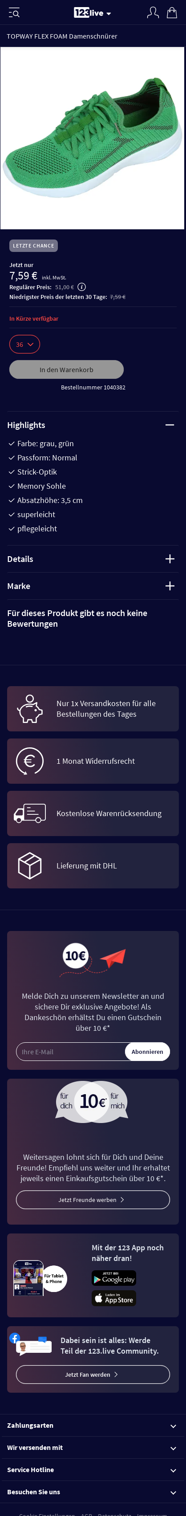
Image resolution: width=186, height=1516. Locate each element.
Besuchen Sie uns (91, 1491)
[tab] (93, 618)
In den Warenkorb (66, 369)
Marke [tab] (90, 585)
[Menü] (14, 12)
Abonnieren (147, 1052)
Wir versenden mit (91, 1447)
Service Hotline (91, 1469)
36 (24, 344)
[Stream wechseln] (110, 13)
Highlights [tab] (90, 424)
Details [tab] (90, 558)
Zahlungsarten (91, 1425)
